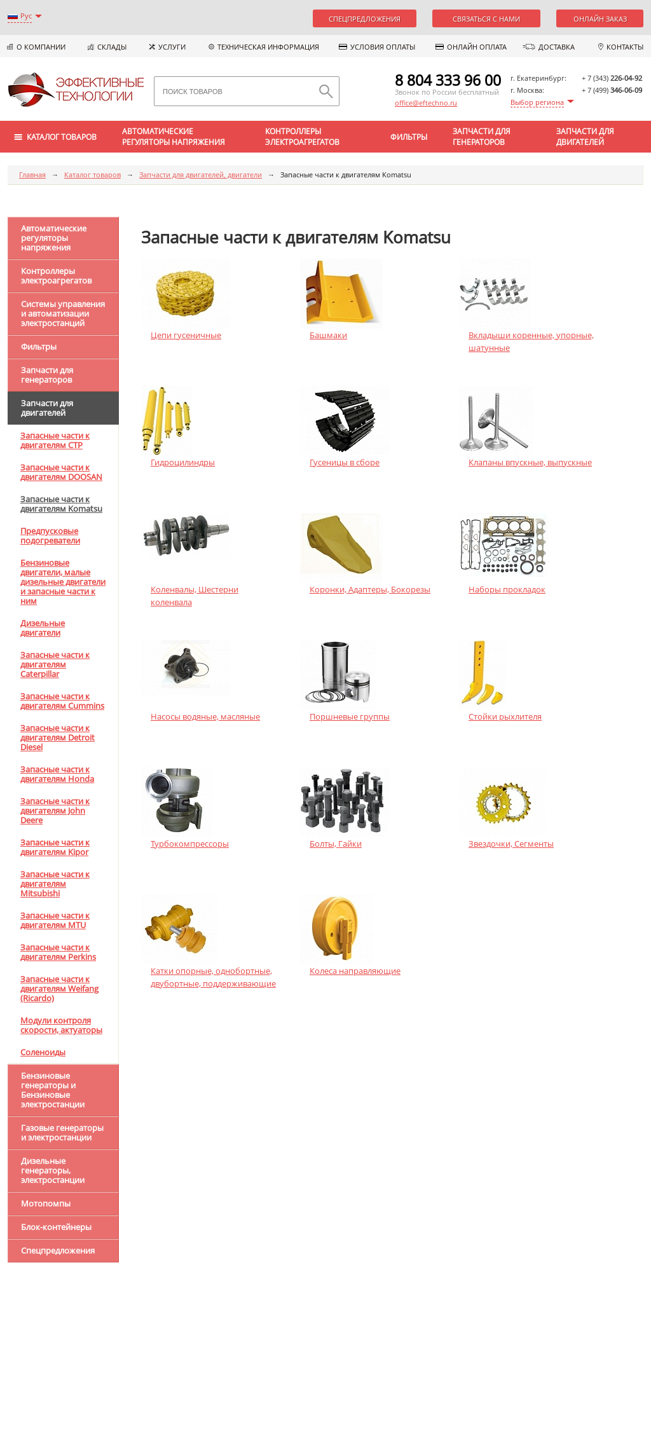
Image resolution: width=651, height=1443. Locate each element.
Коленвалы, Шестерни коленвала (194, 596)
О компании (41, 46)
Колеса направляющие (355, 970)
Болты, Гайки (336, 843)
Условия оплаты (382, 46)
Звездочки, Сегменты (511, 843)
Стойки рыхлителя (505, 716)
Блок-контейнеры (56, 1227)
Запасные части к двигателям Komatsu (61, 503)
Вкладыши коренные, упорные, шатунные (531, 341)
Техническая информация (268, 46)
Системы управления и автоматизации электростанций (63, 313)
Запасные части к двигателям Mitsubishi (55, 883)
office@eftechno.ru (426, 102)
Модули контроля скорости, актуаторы (61, 1025)
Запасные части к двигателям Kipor (55, 847)
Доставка (556, 46)
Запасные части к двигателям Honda (57, 773)
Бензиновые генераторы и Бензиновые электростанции (53, 1090)
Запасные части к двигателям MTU (55, 920)
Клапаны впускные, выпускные (530, 462)
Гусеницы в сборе (345, 462)
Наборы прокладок (507, 589)
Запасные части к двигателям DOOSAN (61, 472)
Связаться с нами (486, 19)
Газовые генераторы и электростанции (62, 1132)
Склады (112, 46)
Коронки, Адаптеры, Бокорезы (370, 589)
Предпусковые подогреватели (50, 535)
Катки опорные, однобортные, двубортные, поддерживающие (213, 977)
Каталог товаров (92, 174)
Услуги (172, 46)
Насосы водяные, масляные (205, 716)
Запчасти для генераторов (482, 136)
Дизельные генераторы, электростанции (53, 1170)
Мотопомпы (46, 1203)
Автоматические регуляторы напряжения (173, 136)
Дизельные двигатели (42, 627)
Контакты (624, 46)
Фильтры (408, 137)
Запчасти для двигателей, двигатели (200, 174)
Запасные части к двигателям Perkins (58, 951)
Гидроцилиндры (183, 462)
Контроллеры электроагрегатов (302, 136)
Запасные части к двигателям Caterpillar (55, 664)
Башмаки (328, 335)
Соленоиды (42, 1052)
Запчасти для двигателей (585, 136)
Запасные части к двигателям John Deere (55, 810)
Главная (32, 174)
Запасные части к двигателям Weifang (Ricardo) (59, 988)
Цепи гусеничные (186, 335)
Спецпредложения (365, 19)
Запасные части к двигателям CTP (55, 440)
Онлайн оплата (477, 46)
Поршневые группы (350, 716)
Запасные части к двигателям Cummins (62, 700)
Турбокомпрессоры (190, 843)
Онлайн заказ (600, 19)
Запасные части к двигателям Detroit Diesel (57, 737)
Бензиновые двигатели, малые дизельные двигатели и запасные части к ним (63, 581)
